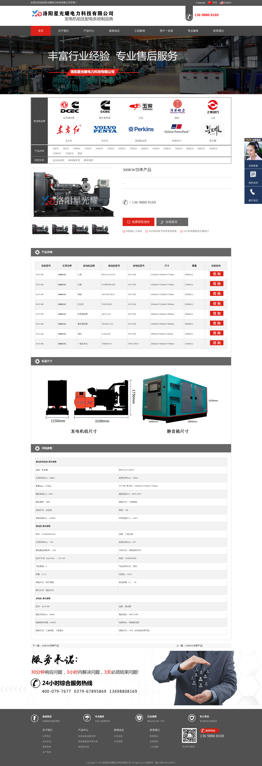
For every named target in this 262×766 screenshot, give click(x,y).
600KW (167, 148)
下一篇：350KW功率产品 (45, 645)
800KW (190, 148)
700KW (178, 148)
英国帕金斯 (141, 141)
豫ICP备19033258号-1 (165, 762)
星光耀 (212, 141)
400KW (144, 148)
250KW (110, 148)
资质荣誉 (46, 746)
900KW (201, 148)
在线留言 (172, 222)
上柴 (213, 118)
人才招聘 (154, 746)
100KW (76, 148)
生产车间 (46, 752)
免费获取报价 (141, 222)
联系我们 (218, 30)
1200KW (57, 153)
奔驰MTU (177, 141)
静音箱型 (88, 160)
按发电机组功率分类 (88, 741)
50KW (66, 148)
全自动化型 (58, 160)
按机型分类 (83, 746)
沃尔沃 (104, 141)
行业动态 (118, 736)
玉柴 (141, 118)
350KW (133, 148)
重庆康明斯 (105, 118)
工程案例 (139, 30)
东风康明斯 (69, 118)
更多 (80, 153)
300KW (122, 148)
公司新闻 (118, 741)
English (225, 2)
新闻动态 (114, 30)
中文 (212, 2)
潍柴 (176, 118)
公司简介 (46, 736)
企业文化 (46, 741)
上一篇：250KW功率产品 (189, 645)
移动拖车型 (74, 160)
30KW (56, 148)
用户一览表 (166, 30)
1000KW (213, 148)
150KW (88, 148)
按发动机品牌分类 (87, 736)
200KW (99, 148)
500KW (156, 148)
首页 (40, 30)
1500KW (69, 153)
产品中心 (89, 30)
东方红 (68, 141)
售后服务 (193, 30)
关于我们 (63, 30)
